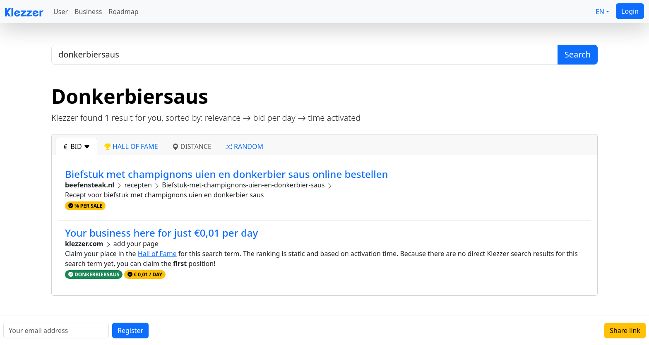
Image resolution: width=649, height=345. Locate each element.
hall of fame (131, 146)
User (60, 11)
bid (76, 146)
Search (578, 54)
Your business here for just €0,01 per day (161, 233)
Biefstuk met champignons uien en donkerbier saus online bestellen (226, 174)
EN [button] (600, 11)
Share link (625, 330)
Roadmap (123, 11)
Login (630, 11)
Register (130, 330)
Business (88, 11)
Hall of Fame (157, 253)
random (244, 146)
